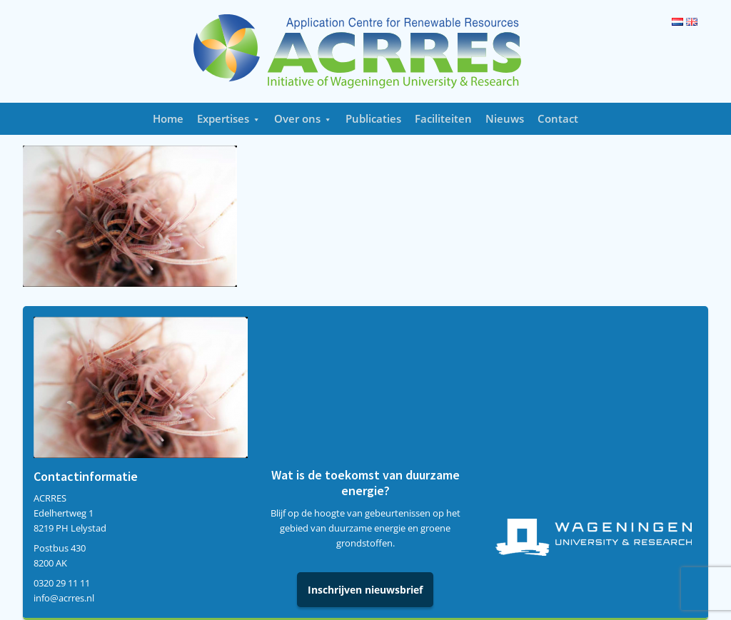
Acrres (365, 51)
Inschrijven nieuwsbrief (365, 589)
